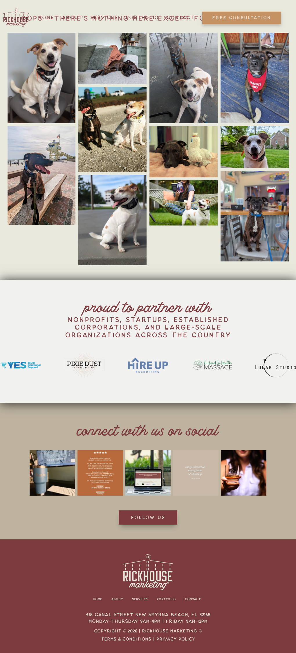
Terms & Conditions (126, 639)
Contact (180, 17)
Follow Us (148, 517)
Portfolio (142, 17)
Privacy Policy (175, 639)
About (72, 17)
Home (46, 17)
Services (104, 17)
